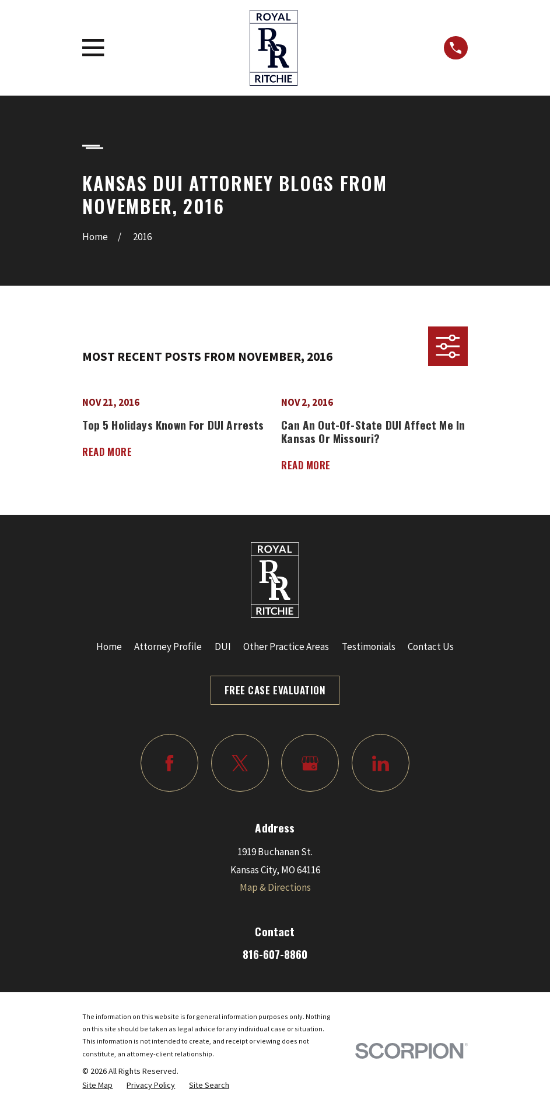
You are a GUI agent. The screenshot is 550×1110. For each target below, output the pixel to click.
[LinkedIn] (380, 763)
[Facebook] (169, 763)
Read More (107, 452)
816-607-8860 (275, 954)
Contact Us (431, 646)
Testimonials (368, 646)
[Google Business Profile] (310, 763)
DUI (223, 646)
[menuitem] (97, 1085)
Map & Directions (275, 887)
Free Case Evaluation (275, 690)
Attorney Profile (168, 646)
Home (109, 646)
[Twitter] (240, 763)
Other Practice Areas (286, 646)
